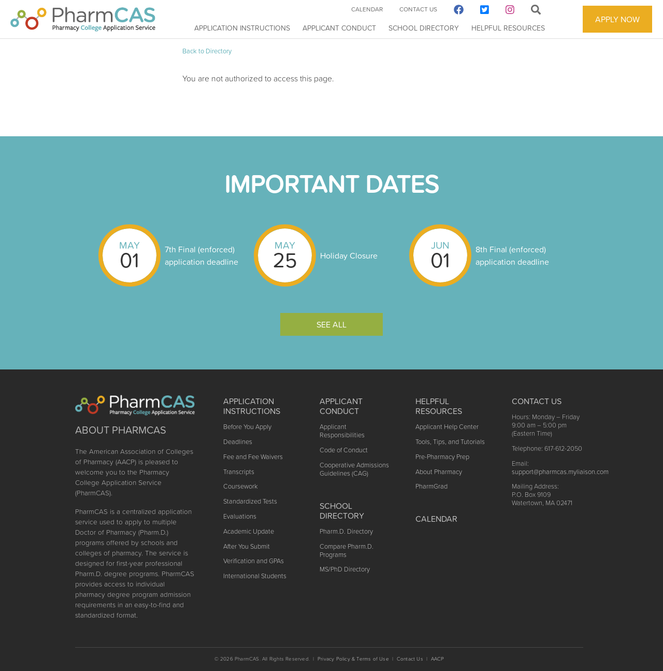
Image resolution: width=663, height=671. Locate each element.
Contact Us (418, 9)
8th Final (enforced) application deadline (512, 255)
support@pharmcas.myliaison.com (560, 472)
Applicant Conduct (339, 28)
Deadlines (237, 442)
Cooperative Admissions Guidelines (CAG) (354, 469)
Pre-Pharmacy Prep (442, 457)
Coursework (240, 486)
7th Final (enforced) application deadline (201, 255)
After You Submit (246, 546)
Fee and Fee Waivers (253, 457)
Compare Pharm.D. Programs (346, 550)
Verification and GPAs (253, 561)
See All (331, 324)
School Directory (423, 28)
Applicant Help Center (447, 427)
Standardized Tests (250, 501)
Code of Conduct (344, 450)
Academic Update (248, 531)
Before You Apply (247, 427)
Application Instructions (242, 28)
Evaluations (239, 516)
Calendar (367, 9)
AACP (437, 659)
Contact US (536, 401)
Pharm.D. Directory (346, 531)
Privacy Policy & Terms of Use (353, 659)
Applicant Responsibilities (342, 431)
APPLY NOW (617, 19)
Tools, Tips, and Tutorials (450, 442)
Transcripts (238, 472)
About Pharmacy (438, 472)
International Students (254, 576)
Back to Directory (207, 51)
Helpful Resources (508, 28)
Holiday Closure (349, 255)
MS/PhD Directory (345, 569)
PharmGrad (431, 486)
